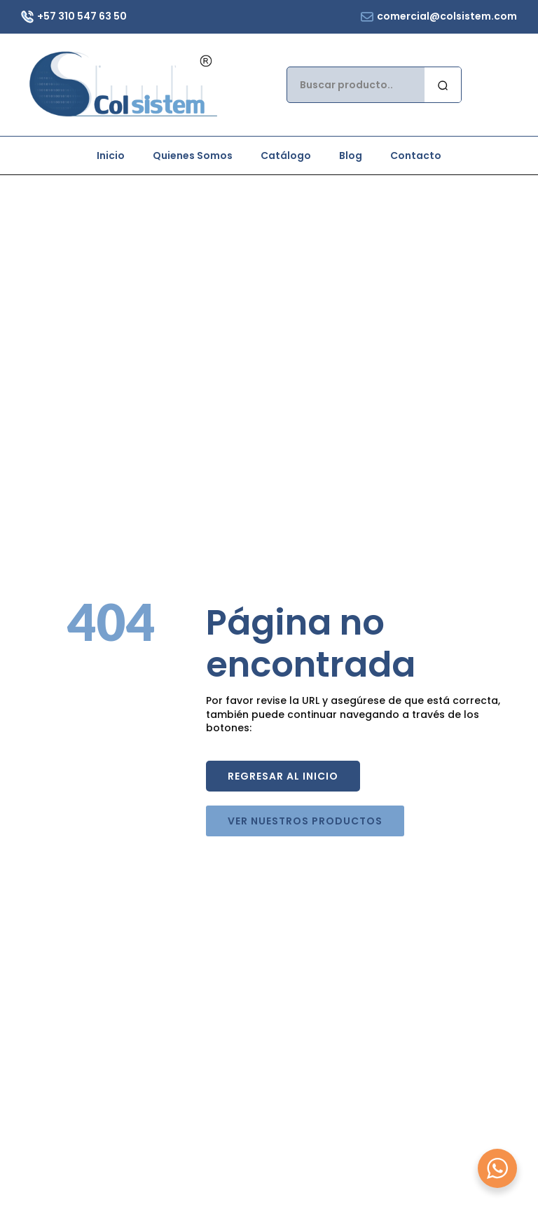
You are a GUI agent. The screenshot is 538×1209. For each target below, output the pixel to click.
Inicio (111, 155)
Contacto (415, 155)
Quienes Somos (193, 155)
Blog (350, 155)
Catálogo (286, 155)
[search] (443, 85)
